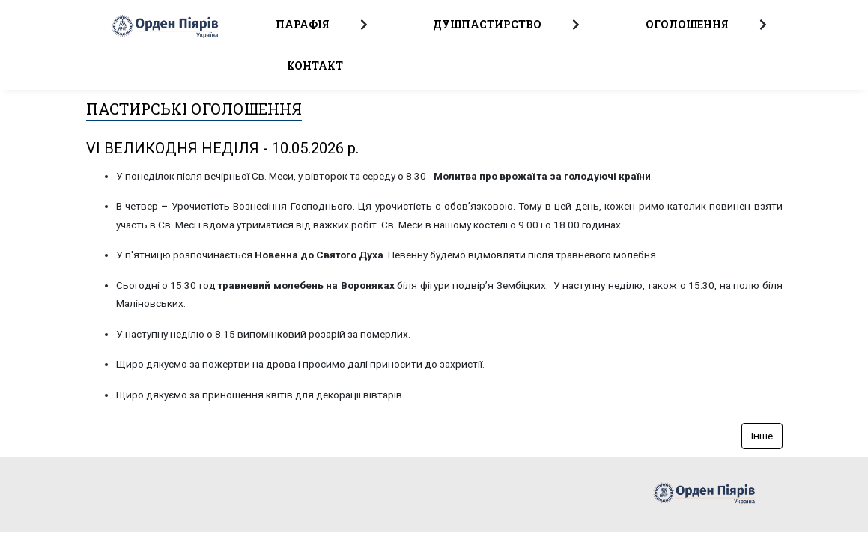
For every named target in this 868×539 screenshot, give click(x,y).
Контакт (315, 65)
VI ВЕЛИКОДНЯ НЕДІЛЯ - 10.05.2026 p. (222, 148)
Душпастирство (487, 24)
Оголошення (687, 24)
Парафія (303, 24)
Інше (762, 436)
